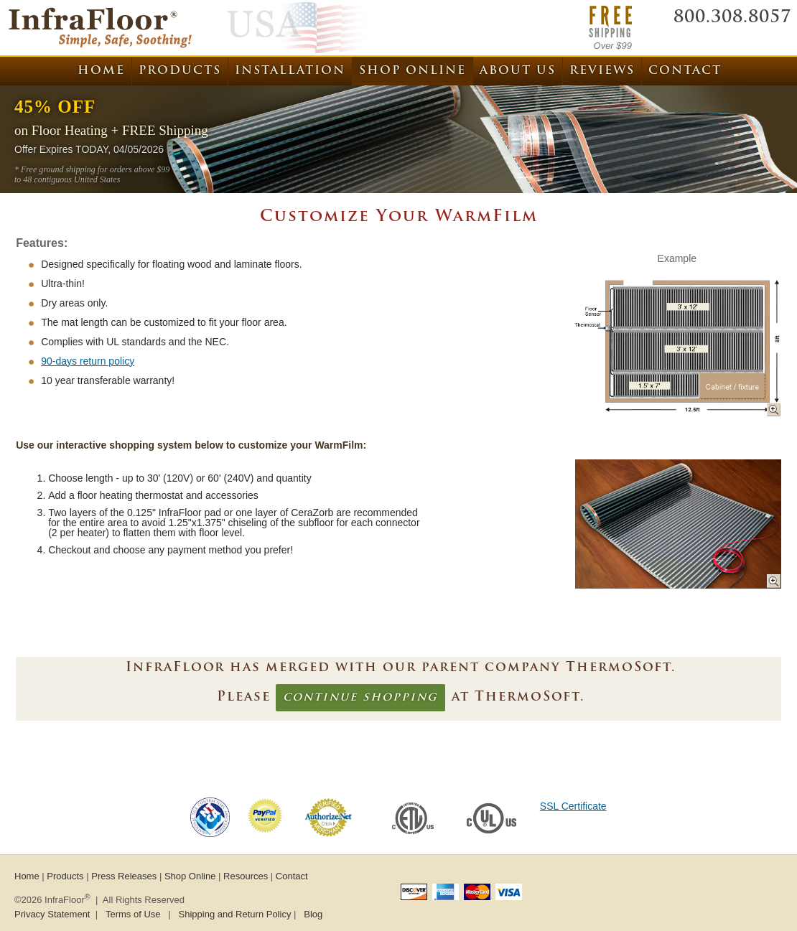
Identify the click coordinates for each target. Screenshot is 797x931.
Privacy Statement (52, 914)
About (518, 71)
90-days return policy (87, 361)
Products (180, 71)
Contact (685, 71)
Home (101, 71)
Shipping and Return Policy (235, 914)
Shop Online (190, 876)
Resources (245, 876)
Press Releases (124, 876)
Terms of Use (133, 914)
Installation (290, 71)
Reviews (602, 71)
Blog (313, 914)
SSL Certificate (573, 806)
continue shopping (360, 697)
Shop (412, 71)
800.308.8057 (732, 18)
